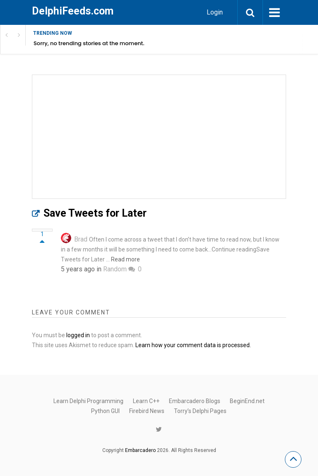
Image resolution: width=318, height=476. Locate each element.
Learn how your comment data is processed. (193, 345)
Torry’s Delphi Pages (200, 411)
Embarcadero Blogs (194, 401)
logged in (78, 335)
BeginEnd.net (247, 401)
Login (215, 12)
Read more (125, 259)
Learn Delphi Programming (88, 401)
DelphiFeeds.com (72, 11)
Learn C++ (146, 401)
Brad (80, 239)
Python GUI (105, 411)
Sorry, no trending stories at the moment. (89, 43)
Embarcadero (140, 450)
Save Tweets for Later (95, 213)
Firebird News (146, 411)
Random (115, 269)
